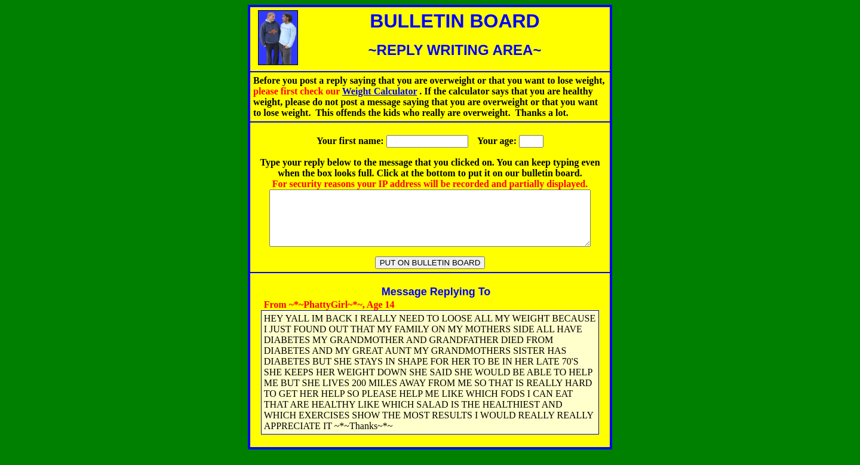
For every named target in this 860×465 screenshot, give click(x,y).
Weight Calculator (379, 91)
